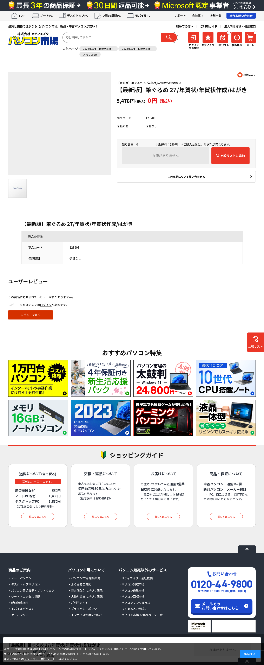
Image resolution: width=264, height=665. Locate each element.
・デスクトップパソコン (24, 584)
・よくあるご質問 (79, 584)
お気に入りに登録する (246, 74)
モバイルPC (142, 15)
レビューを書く (30, 315)
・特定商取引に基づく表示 (85, 590)
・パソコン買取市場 (132, 584)
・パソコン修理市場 (132, 590)
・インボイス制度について (85, 615)
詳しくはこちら (37, 516)
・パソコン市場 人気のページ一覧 (141, 615)
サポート (180, 15)
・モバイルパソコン (21, 609)
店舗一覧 (215, 15)
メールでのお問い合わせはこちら (220, 605)
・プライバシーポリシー (84, 609)
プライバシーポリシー (38, 659)
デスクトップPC (77, 15)
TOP (22, 15)
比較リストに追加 (232, 155)
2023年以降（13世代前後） (137, 48)
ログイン (46, 305)
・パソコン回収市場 (132, 596)
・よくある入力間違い (133, 609)
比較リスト (255, 346)
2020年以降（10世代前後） (98, 48)
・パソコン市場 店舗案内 (84, 578)
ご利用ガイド (208, 26)
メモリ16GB (90, 54)
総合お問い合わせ (241, 16)
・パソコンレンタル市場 (134, 603)
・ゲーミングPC (18, 615)
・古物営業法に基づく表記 (85, 596)
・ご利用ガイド (78, 603)
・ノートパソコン (19, 578)
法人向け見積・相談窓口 (240, 26)
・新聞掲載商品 (18, 603)
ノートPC (46, 15)
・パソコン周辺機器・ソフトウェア (31, 590)
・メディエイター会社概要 (136, 578)
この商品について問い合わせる (186, 177)
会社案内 (198, 15)
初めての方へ (184, 26)
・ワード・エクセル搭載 (24, 596)
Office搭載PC (112, 15)
